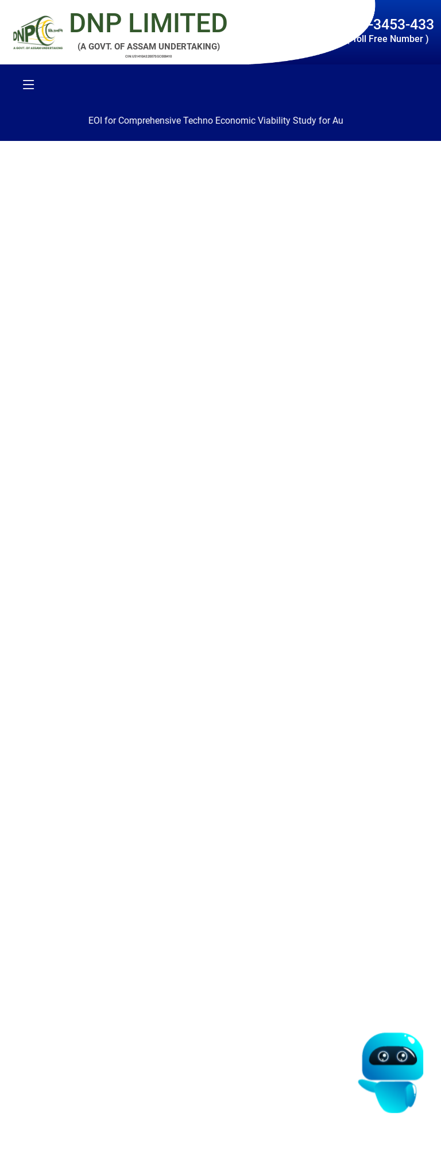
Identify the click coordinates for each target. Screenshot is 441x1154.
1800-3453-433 (385, 24)
